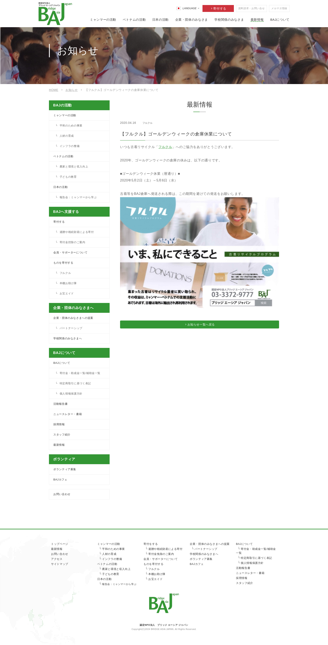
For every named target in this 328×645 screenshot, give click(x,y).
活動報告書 (60, 403)
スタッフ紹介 (61, 434)
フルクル (165, 147)
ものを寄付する (63, 262)
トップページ (59, 543)
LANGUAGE (190, 8)
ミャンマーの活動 (103, 19)
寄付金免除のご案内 (161, 554)
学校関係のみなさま (229, 19)
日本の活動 (160, 19)
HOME (53, 90)
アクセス (57, 559)
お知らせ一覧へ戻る (201, 326)
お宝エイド (67, 293)
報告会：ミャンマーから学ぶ (78, 197)
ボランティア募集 (64, 469)
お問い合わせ (61, 494)
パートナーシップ (71, 328)
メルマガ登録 (279, 8)
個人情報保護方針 (71, 393)
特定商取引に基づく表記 (75, 383)
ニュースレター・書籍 (67, 414)
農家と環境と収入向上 (74, 166)
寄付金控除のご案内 (72, 242)
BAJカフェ (60, 479)
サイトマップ (59, 564)
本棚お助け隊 (68, 283)
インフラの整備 (69, 146)
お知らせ (71, 90)
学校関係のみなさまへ (67, 338)
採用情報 (59, 424)
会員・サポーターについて (70, 252)
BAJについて (280, 19)
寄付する (219, 8)
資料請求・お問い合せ (251, 8)
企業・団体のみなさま (191, 19)
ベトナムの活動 (134, 19)
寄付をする (151, 543)
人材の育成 (67, 135)
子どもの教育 (68, 176)
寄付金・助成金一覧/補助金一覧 (80, 373)
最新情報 (257, 19)
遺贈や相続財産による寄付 (77, 232)
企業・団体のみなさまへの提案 (73, 317)
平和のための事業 (71, 125)
